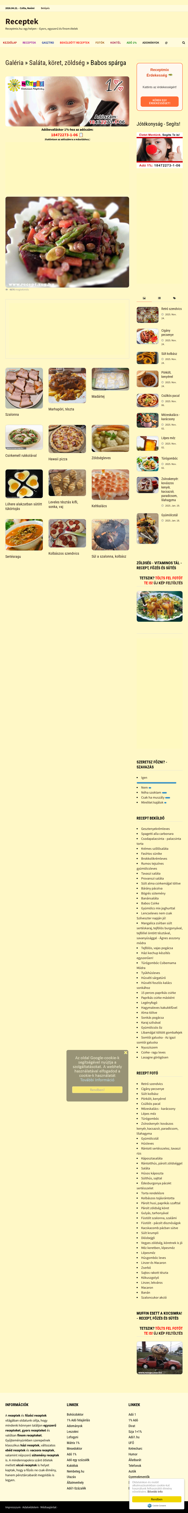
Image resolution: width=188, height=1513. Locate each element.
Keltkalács (99, 506)
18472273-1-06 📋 (67, 134)
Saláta (145, 1168)
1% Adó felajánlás (78, 1420)
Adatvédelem (30, 1507)
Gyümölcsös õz (151, 1027)
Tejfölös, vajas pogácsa (157, 948)
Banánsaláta (150, 898)
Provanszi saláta (152, 878)
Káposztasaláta (151, 1158)
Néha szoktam (154, 792)
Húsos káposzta (152, 1173)
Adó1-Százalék (76, 1488)
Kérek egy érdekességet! (159, 101)
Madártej (98, 396)
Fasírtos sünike (151, 853)
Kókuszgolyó (150, 1277)
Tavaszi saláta (150, 873)
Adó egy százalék (78, 1460)
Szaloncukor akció (154, 1297)
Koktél (115, 42)
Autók (132, 1471)
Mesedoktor (74, 1448)
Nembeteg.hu (75, 1471)
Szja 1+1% (135, 1431)
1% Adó (133, 1420)
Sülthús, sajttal (151, 1178)
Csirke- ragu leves (153, 1052)
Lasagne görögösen (154, 1057)
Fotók (99, 42)
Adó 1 (132, 1414)
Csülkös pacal (170, 396)
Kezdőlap (10, 42)
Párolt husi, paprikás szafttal (160, 1203)
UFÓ (131, 1443)
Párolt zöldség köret (155, 1208)
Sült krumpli (149, 1233)
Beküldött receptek (75, 42)
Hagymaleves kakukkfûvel (159, 1007)
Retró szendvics (171, 309)
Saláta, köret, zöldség (57, 63)
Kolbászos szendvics (63, 553)
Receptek (21, 21)
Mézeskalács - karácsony (170, 417)
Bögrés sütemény (153, 893)
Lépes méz (168, 438)
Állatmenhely (75, 1482)
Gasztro (48, 42)
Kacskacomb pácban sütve (159, 1228)
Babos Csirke (150, 903)
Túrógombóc (169, 458)
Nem (146, 787)
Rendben (156, 1499)
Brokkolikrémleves (154, 858)
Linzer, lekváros (152, 1282)
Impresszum (13, 1507)
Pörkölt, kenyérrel (167, 374)
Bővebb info (155, 1491)
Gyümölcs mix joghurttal (158, 908)
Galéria (14, 63)
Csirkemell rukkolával (21, 455)
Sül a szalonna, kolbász (109, 556)
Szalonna (12, 414)
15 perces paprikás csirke (158, 993)
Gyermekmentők (139, 1477)
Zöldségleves (101, 458)
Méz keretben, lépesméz (158, 1248)
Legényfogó (149, 1002)
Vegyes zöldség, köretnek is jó (161, 1243)
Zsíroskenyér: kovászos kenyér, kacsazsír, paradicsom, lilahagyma (169, 489)
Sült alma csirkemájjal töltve (161, 883)
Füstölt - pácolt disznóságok (161, 1223)
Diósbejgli (148, 1238)
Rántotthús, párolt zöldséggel (161, 1163)
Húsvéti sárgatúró (153, 978)
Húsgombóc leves (153, 1258)
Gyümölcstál (169, 515)
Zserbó (146, 1267)
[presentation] (144, 298)
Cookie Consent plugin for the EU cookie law (157, 1506)
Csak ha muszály (155, 797)
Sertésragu (13, 556)
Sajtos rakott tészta (154, 1272)
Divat (132, 1426)
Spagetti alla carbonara (157, 833)
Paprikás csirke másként (158, 997)
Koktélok (72, 1466)
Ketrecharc (135, 1448)
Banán (145, 1292)
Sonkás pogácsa (152, 1017)
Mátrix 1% (73, 1443)
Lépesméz (148, 1253)
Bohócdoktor (75, 1414)
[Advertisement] (67, 168)
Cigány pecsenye (167, 333)
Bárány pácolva (151, 888)
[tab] (144, 298)
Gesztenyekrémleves (155, 829)
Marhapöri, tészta (61, 409)
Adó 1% (132, 42)
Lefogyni (72, 1437)
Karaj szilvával (151, 1022)
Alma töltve (149, 1012)
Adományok (150, 42)
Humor (133, 1454)
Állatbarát (135, 1460)
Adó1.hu (134, 1437)
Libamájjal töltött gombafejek (161, 1032)
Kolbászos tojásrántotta (157, 1198)
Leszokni (72, 1431)
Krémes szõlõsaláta (154, 848)
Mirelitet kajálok (154, 802)
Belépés (45, 8)
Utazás (71, 1477)
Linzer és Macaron (153, 1262)
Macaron (147, 1287)
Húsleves (147, 1143)
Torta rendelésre (152, 1193)
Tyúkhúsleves (150, 973)
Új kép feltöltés (168, 583)
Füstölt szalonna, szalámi (159, 1218)
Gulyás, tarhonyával (155, 1213)
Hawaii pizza (57, 459)
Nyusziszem (149, 1047)
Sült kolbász (169, 354)
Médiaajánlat (48, 1507)
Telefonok (135, 1466)
